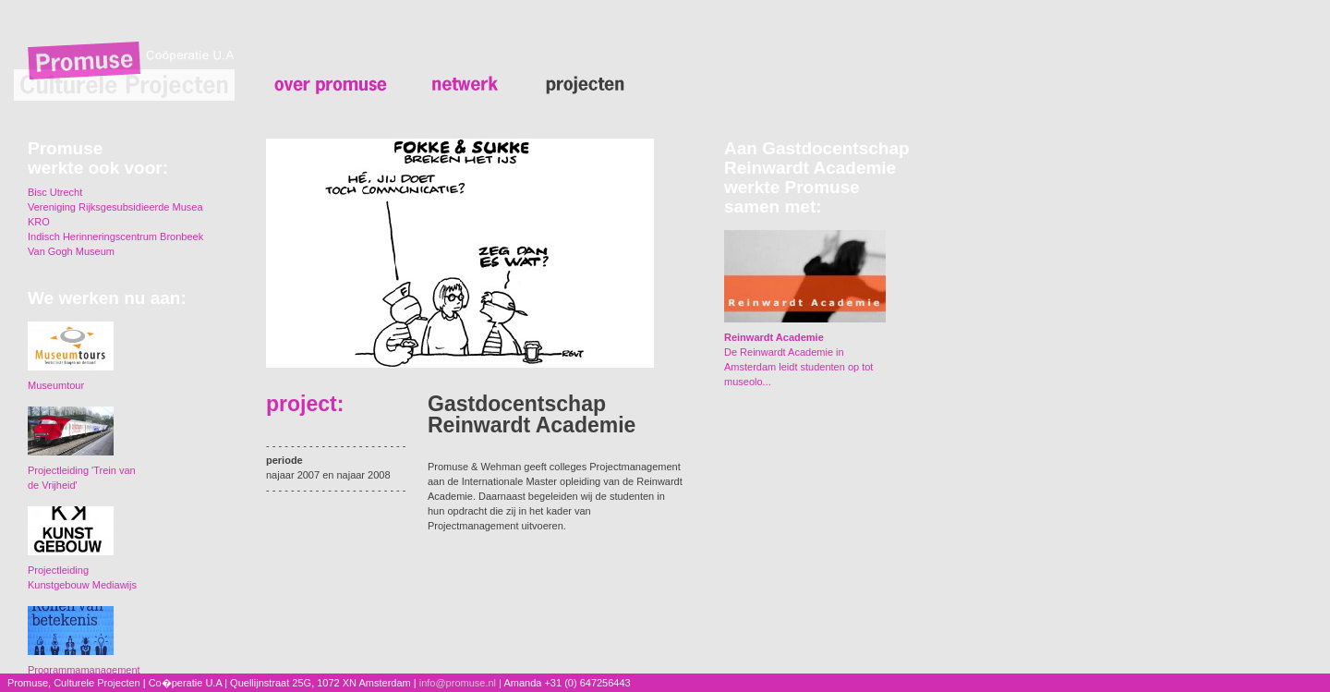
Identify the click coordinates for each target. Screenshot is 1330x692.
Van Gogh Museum (71, 251)
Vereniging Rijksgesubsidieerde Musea (115, 206)
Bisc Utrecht (55, 192)
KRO (39, 221)
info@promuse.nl (457, 682)
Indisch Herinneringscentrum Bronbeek (115, 236)
